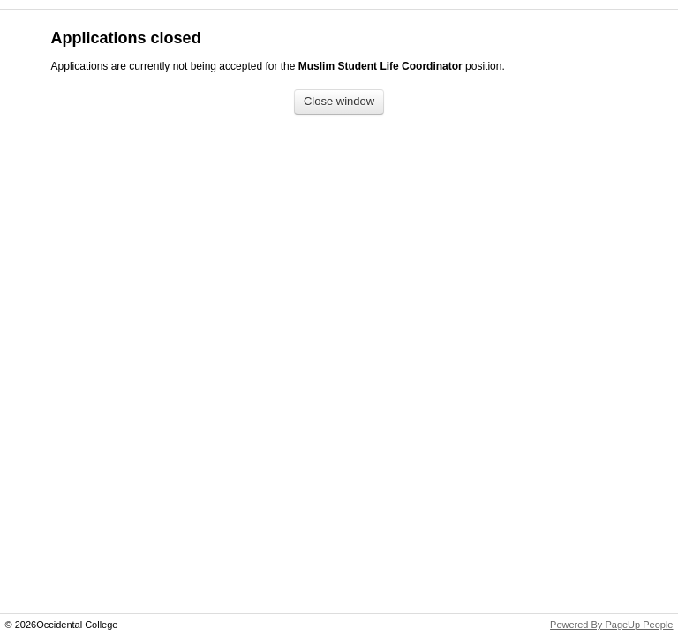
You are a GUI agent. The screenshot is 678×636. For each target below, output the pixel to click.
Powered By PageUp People (611, 624)
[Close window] (339, 102)
